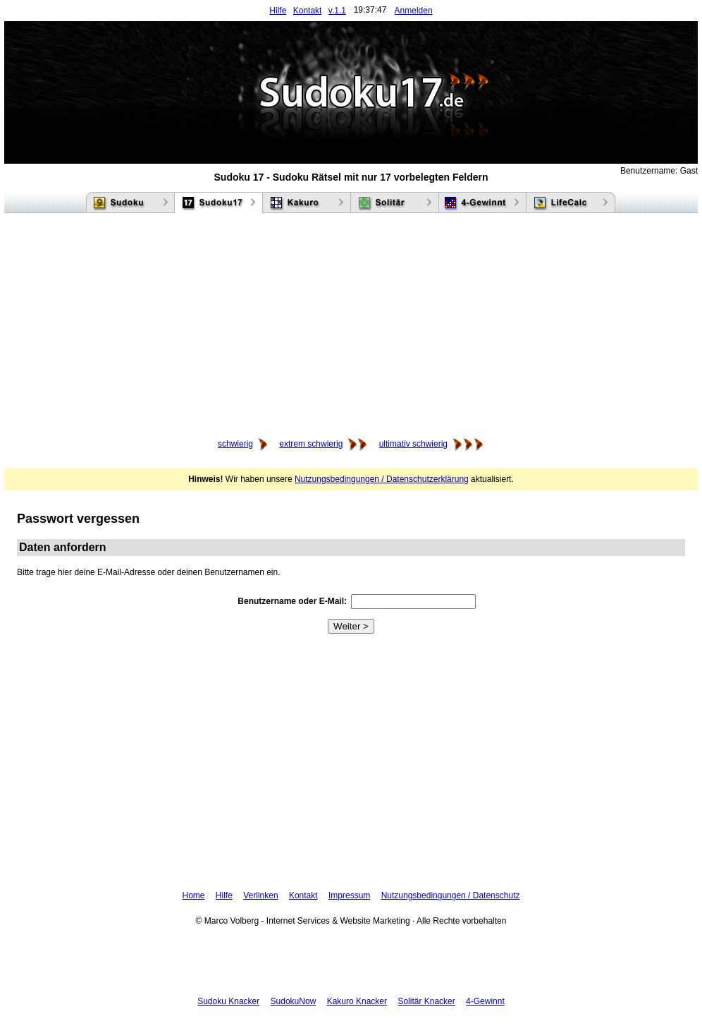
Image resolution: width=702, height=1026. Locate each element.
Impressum (349, 895)
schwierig (235, 444)
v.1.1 (337, 11)
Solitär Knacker (426, 1001)
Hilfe (277, 11)
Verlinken (260, 895)
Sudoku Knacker (228, 1001)
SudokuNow (293, 1001)
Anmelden (414, 11)
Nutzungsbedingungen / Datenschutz (450, 895)
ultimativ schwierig (413, 444)
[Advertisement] (351, 327)
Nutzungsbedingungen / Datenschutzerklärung (382, 479)
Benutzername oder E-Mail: (292, 601)
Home (194, 895)
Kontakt (307, 11)
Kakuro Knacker (357, 1001)
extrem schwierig (311, 444)
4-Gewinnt (485, 1001)
